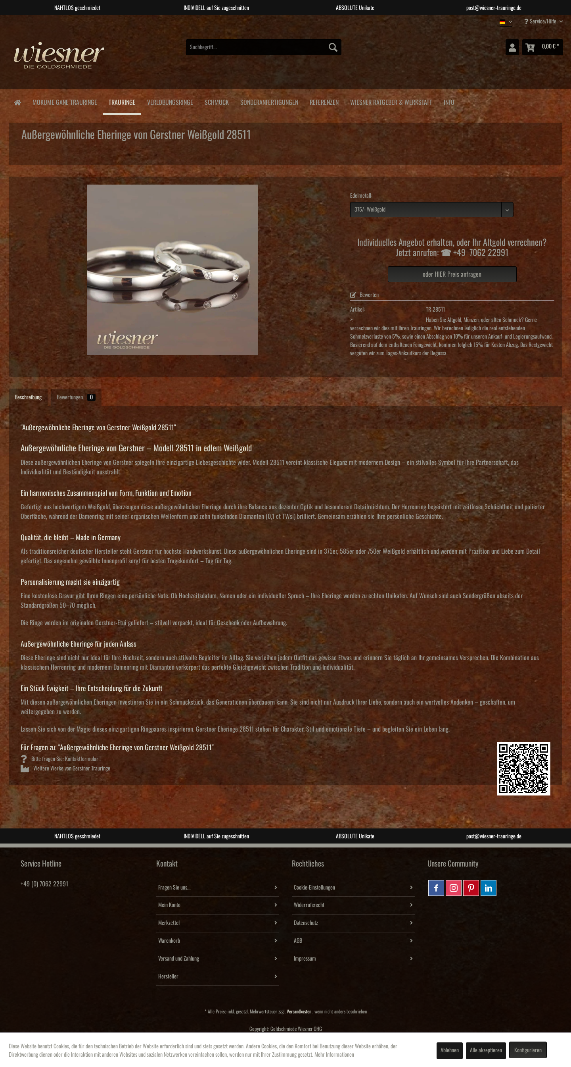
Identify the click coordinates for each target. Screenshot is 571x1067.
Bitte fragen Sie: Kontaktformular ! (61, 759)
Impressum (305, 958)
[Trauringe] (122, 102)
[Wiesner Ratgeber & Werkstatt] (391, 101)
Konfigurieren (528, 1050)
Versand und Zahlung (178, 958)
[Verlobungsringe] (170, 101)
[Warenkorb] (542, 47)
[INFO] (449, 101)
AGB (298, 941)
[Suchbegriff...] (263, 47)
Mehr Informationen (334, 1054)
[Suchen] (333, 47)
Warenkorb (169, 941)
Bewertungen (76, 397)
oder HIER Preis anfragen (452, 274)
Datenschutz (306, 923)
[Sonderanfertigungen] (269, 101)
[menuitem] (263, 47)
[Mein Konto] (512, 47)
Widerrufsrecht (309, 905)
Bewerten (364, 295)
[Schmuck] (216, 101)
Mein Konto (169, 905)
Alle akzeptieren (486, 1050)
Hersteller (168, 976)
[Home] (17, 101)
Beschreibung (28, 397)
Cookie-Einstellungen (314, 887)
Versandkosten (299, 1011)
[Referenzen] (324, 101)
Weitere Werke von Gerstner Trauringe (65, 768)
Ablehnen (450, 1050)
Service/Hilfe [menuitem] (541, 21)
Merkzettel (169, 923)
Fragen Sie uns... (174, 887)
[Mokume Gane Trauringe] (65, 101)
